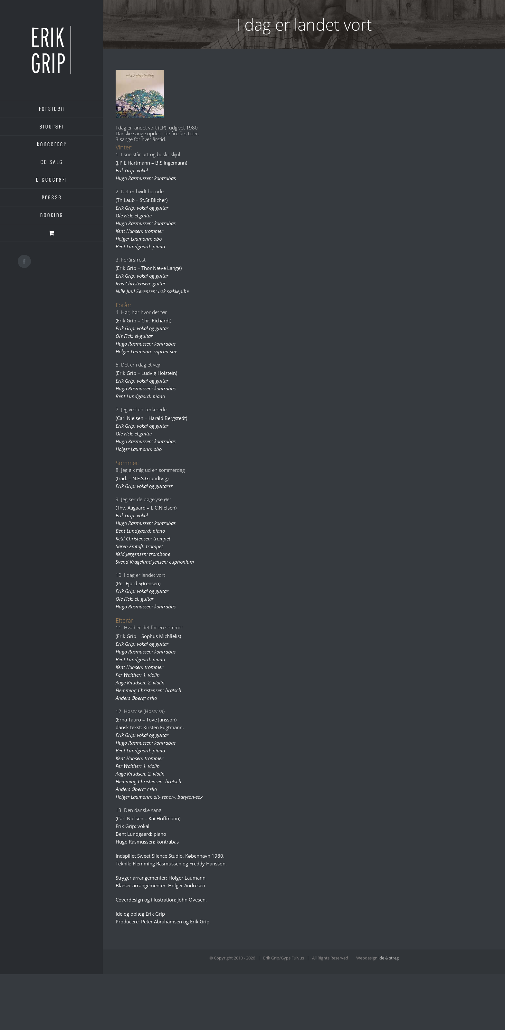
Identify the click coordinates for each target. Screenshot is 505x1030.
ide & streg (388, 958)
